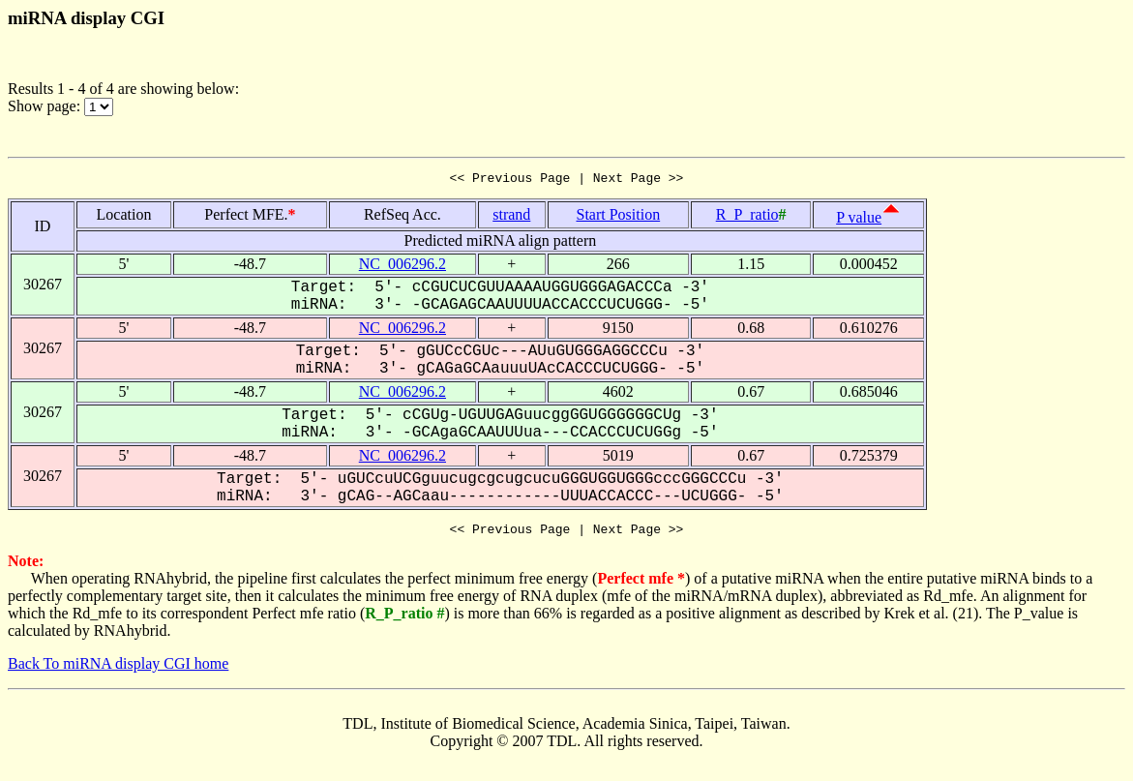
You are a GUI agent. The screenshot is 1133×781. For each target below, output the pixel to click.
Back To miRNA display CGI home (118, 669)
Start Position (618, 217)
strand (511, 217)
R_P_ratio (747, 217)
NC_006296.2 (402, 266)
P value (858, 220)
